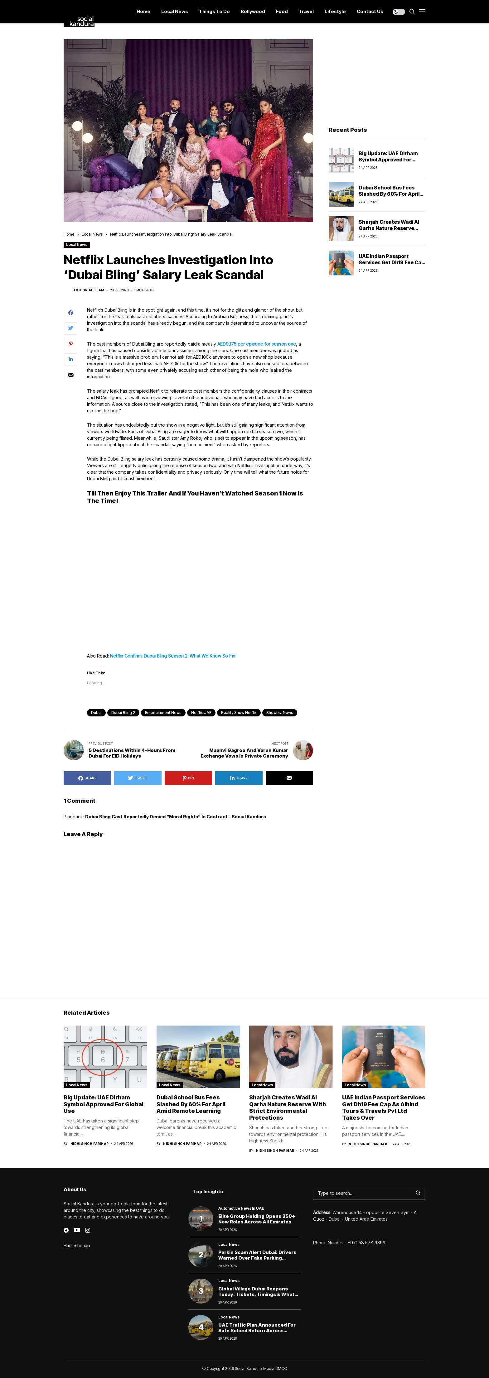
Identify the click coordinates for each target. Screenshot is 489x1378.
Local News (92, 234)
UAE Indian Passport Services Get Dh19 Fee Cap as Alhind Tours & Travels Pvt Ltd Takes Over (391, 265)
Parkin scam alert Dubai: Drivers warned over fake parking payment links (257, 1257)
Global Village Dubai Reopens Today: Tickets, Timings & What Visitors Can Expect (256, 1294)
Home (69, 234)
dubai (96, 712)
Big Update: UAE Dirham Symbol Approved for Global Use (388, 159)
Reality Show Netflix (239, 712)
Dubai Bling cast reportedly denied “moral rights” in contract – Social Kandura (175, 816)
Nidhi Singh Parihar (89, 1144)
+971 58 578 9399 (366, 1242)
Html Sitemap (77, 1245)
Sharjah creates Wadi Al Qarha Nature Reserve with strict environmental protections (391, 231)
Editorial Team (89, 290)
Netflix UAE (201, 712)
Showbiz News (279, 712)
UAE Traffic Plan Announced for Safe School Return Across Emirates (257, 1330)
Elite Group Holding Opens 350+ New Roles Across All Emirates (256, 1219)
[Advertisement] (377, 78)
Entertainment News (163, 712)
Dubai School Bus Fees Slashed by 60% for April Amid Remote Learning (389, 193)
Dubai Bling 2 (123, 712)
